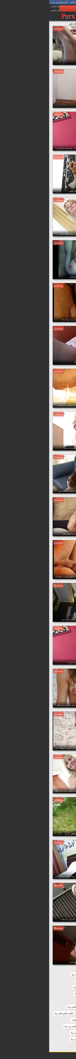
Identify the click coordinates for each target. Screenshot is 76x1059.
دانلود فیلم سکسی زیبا (61, 1032)
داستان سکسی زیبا (33, 987)
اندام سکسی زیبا (49, 974)
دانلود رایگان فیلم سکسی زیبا (31, 1007)
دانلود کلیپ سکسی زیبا (32, 1039)
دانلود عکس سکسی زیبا (60, 1019)
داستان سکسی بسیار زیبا (39, 981)
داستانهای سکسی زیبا (37, 1000)
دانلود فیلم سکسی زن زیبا (27, 1026)
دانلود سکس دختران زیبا (60, 1013)
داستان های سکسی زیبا (60, 994)
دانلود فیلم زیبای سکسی (34, 1019)
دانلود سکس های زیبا (15, 1013)
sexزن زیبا (66, 974)
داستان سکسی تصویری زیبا (59, 987)
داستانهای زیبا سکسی (61, 1000)
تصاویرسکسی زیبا (63, 981)
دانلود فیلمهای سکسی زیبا (59, 1039)
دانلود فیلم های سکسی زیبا (34, 1032)
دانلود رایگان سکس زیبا (60, 1007)
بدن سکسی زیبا (30, 974)
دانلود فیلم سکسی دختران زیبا (57, 1026)
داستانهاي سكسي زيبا (35, 994)
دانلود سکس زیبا (37, 1013)
